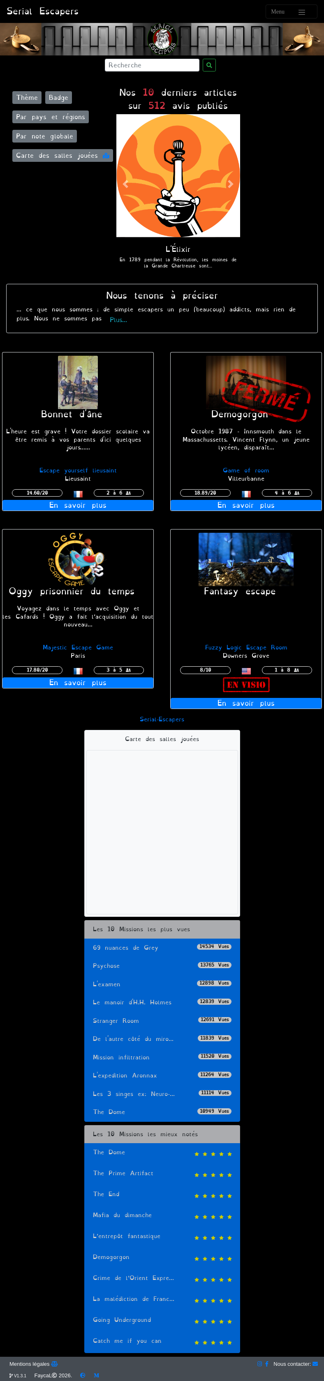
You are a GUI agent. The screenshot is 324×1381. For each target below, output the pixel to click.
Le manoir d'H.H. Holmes (162, 1002)
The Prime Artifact (162, 1174)
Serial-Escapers (162, 719)
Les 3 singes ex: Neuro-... (162, 1094)
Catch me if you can (162, 1342)
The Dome (162, 1112)
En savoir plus (77, 505)
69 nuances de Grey (162, 948)
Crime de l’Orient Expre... (162, 1279)
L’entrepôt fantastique (162, 1237)
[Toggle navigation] (291, 11)
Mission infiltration (162, 1057)
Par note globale (44, 136)
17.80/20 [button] (37, 670)
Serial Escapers (43, 11)
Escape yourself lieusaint (78, 470)
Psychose (162, 966)
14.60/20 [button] (37, 493)
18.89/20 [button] (205, 493)
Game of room (246, 470)
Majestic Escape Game (78, 647)
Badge (58, 97)
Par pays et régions (50, 116)
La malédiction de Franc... (162, 1300)
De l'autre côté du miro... (162, 1039)
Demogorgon (162, 1258)
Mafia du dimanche (162, 1216)
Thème (27, 97)
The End (162, 1195)
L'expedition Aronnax (162, 1075)
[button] (125, 184)
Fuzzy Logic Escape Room (246, 647)
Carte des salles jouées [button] (62, 155)
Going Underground (162, 1321)
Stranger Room (162, 1021)
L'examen (162, 984)
